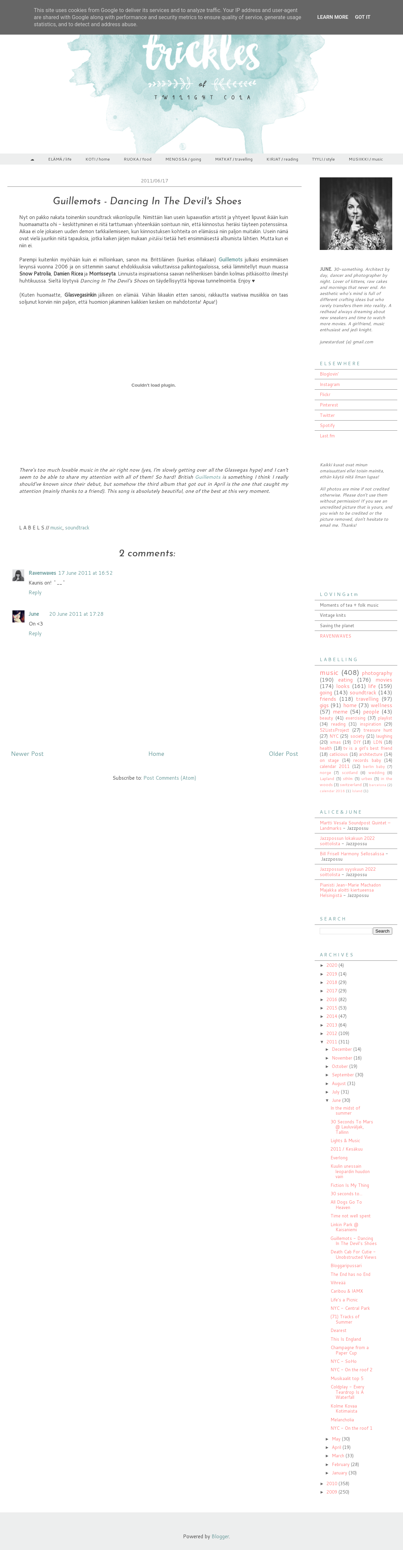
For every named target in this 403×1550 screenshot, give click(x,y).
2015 (332, 1008)
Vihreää (338, 1283)
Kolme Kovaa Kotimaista (343, 1408)
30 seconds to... (346, 1194)
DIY (357, 742)
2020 (332, 965)
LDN (377, 742)
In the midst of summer (345, 1110)
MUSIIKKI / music (366, 159)
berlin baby (374, 766)
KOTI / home (97, 159)
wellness (381, 705)
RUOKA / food (137, 159)
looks (343, 686)
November (343, 1058)
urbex (366, 778)
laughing (384, 736)
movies (383, 679)
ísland (357, 790)
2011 (332, 1042)
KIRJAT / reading (282, 159)
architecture (371, 754)
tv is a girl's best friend (368, 748)
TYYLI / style (323, 159)
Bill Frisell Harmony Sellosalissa (352, 854)
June (34, 613)
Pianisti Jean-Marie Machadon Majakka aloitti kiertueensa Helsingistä (350, 890)
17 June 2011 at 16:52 (85, 572)
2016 (332, 999)
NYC (334, 736)
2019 (332, 974)
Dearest (338, 1330)
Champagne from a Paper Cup (349, 1350)
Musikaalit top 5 (346, 1378)
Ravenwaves (42, 572)
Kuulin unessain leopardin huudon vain (350, 1171)
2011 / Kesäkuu (346, 1149)
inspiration (370, 724)
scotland (350, 772)
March (339, 1456)
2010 (332, 1483)
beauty (326, 718)
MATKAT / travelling (234, 159)
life (372, 686)
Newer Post (27, 753)
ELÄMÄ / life (60, 159)
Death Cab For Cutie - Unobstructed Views (353, 1254)
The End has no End (350, 1274)
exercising (355, 718)
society (357, 736)
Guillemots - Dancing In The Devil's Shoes (353, 1241)
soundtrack (77, 527)
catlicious (338, 754)
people (371, 711)
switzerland (351, 784)
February (341, 1464)
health (326, 748)
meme (340, 711)
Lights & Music (345, 1140)
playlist (385, 718)
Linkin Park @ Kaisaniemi (344, 1227)
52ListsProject (334, 730)
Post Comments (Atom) (169, 777)
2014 (332, 1016)
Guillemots (208, 476)
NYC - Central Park (350, 1308)
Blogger (220, 1536)
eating (345, 679)
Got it (362, 17)
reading (338, 724)
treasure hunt (378, 730)
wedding (376, 772)
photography (377, 673)
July (336, 1092)
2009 (332, 1492)
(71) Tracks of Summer (344, 1319)
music (56, 527)
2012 (332, 1033)
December (342, 1049)
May (337, 1439)
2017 (332, 991)
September (343, 1075)
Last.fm (327, 436)
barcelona (377, 784)
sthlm (348, 778)
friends (328, 698)
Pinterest (329, 405)
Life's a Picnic (344, 1300)
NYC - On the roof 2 (351, 1370)
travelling (367, 698)
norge (325, 772)
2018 (332, 982)
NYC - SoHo (343, 1361)
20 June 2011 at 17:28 (76, 613)
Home (156, 753)
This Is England (345, 1339)
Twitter (327, 415)
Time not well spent (350, 1216)
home (350, 705)
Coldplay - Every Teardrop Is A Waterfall (347, 1392)
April (337, 1447)
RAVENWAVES (335, 636)
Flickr (325, 394)
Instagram (330, 384)
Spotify (327, 425)
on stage (329, 760)
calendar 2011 (335, 766)
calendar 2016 (332, 790)
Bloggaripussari (346, 1265)
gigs (324, 705)
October (340, 1066)
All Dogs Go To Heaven (346, 1204)
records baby (367, 760)
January (340, 1473)
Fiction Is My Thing (349, 1185)
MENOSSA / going (183, 159)
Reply (35, 592)
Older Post (283, 753)
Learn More (332, 17)
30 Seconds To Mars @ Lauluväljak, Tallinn (351, 1127)
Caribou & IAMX (346, 1291)
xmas (335, 742)
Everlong (339, 1158)
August (339, 1083)
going (326, 692)
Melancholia (342, 1420)
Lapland (327, 778)
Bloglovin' (329, 374)
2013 (332, 1025)
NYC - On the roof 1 (351, 1428)
